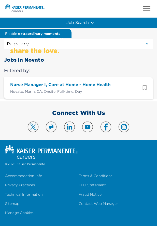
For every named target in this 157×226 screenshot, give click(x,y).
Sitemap (12, 203)
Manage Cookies (19, 212)
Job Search (77, 22)
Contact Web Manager (98, 203)
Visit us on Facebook (106, 127)
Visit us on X (33, 127)
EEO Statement (92, 185)
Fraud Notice (90, 194)
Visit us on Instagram (124, 127)
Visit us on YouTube (87, 127)
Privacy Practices (20, 185)
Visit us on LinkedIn (69, 127)
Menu (146, 8)
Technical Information (24, 194)
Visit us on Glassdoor (51, 127)
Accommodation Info (23, 176)
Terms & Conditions (95, 176)
